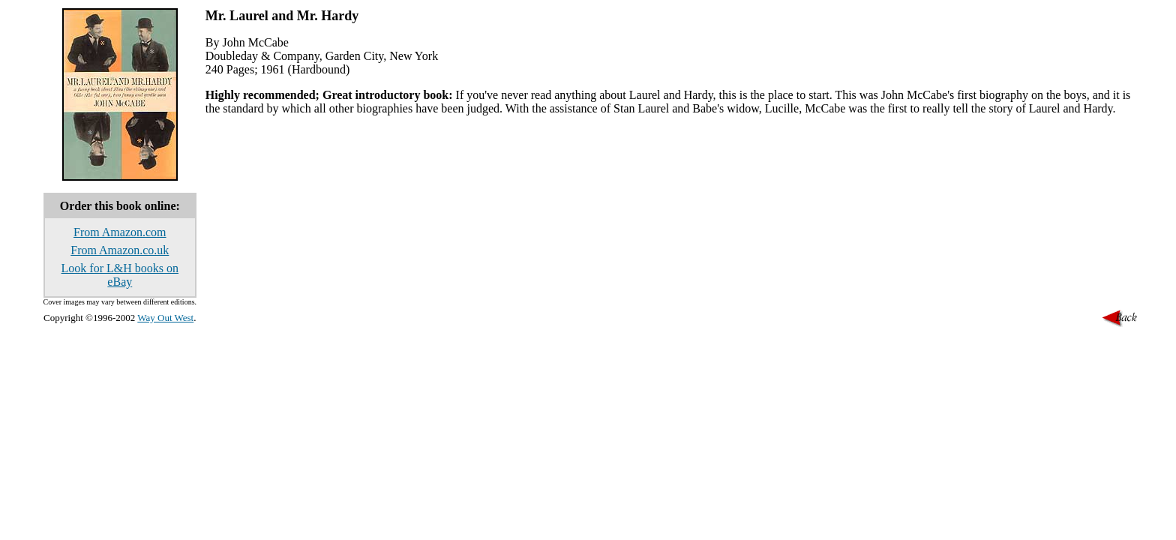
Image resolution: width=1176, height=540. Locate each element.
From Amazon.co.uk (119, 250)
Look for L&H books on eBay (120, 275)
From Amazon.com (120, 232)
